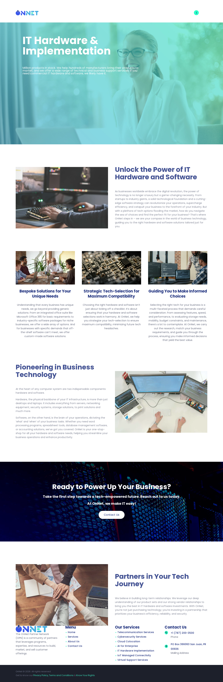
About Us (73, 641)
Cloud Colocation (128, 641)
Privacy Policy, (40, 675)
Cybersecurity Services (131, 636)
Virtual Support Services (132, 660)
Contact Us (75, 646)
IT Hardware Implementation (135, 650)
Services (73, 636)
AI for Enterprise (127, 646)
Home (71, 632)
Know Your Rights (85, 675)
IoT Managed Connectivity (134, 655)
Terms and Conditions (61, 675)
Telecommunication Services (135, 632)
